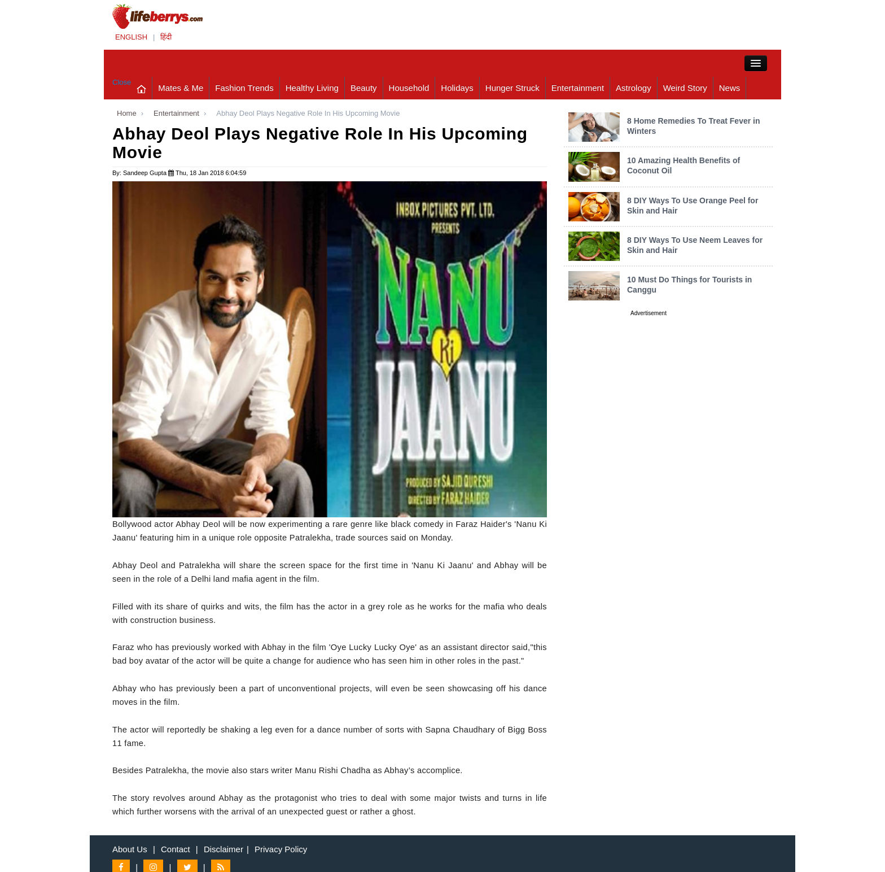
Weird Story (685, 88)
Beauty (364, 88)
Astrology (633, 88)
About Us (129, 849)
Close (121, 82)
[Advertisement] (648, 488)
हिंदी (166, 37)
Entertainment (577, 88)
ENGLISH (131, 37)
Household (409, 88)
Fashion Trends (244, 88)
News (730, 88)
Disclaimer (223, 849)
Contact (175, 849)
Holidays (457, 88)
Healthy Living (312, 88)
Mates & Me (180, 88)
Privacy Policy (281, 849)
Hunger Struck (512, 88)
